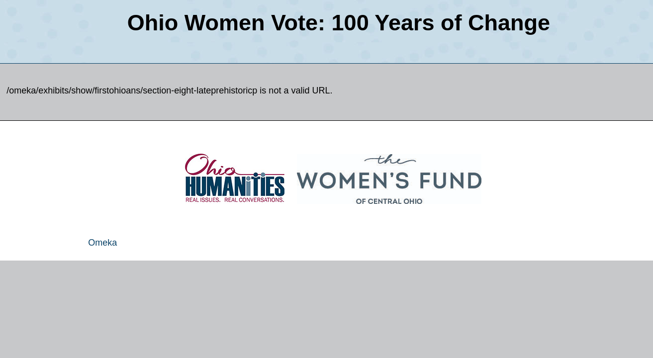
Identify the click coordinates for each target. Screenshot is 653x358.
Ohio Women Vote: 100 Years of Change (338, 22)
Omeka (102, 243)
